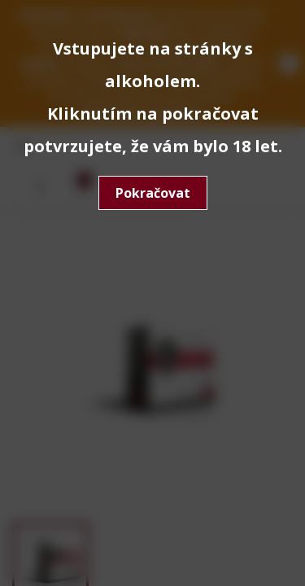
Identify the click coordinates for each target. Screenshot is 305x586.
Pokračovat (152, 193)
